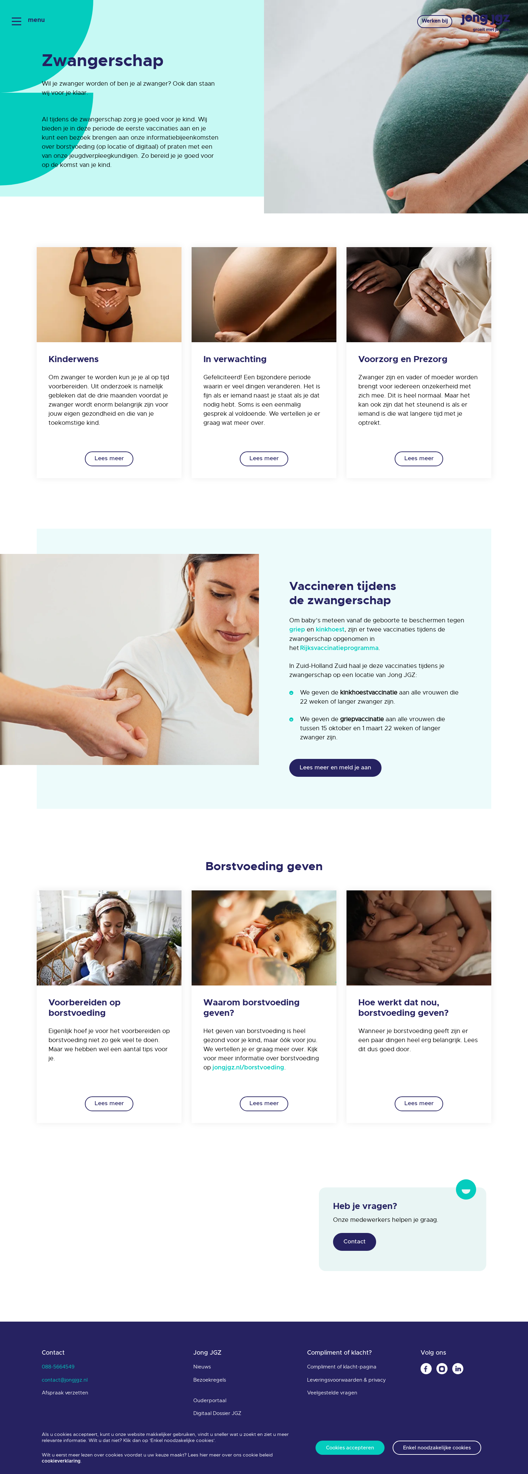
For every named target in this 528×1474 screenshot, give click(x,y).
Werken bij (429, 22)
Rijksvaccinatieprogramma (339, 648)
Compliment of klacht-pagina (341, 1370)
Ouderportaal (209, 1403)
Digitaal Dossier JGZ (217, 1416)
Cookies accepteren (349, 1447)
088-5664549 (58, 1370)
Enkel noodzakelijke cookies (438, 1447)
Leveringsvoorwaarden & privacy (346, 1383)
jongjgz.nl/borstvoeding (248, 1069)
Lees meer (109, 458)
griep (297, 630)
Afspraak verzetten (65, 1396)
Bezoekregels (209, 1383)
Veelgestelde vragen (332, 1396)
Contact (355, 1244)
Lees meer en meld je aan (338, 768)
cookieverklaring (61, 1461)
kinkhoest (330, 630)
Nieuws (202, 1370)
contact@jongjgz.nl (65, 1383)
